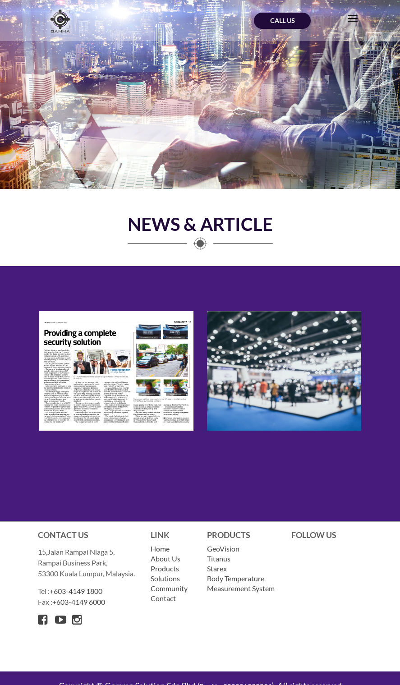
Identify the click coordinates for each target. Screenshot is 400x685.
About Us (165, 558)
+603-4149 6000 (78, 602)
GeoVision (223, 548)
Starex (217, 568)
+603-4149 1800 (76, 591)
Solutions (165, 578)
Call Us (282, 20)
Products (165, 568)
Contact (163, 598)
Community (169, 588)
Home (160, 548)
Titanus (218, 558)
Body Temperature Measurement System (241, 583)
